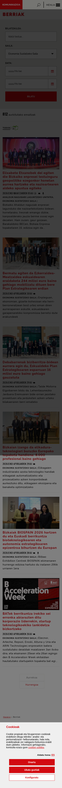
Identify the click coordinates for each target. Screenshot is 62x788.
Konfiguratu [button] (40, 777)
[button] (53, 755)
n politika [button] (36, 747)
